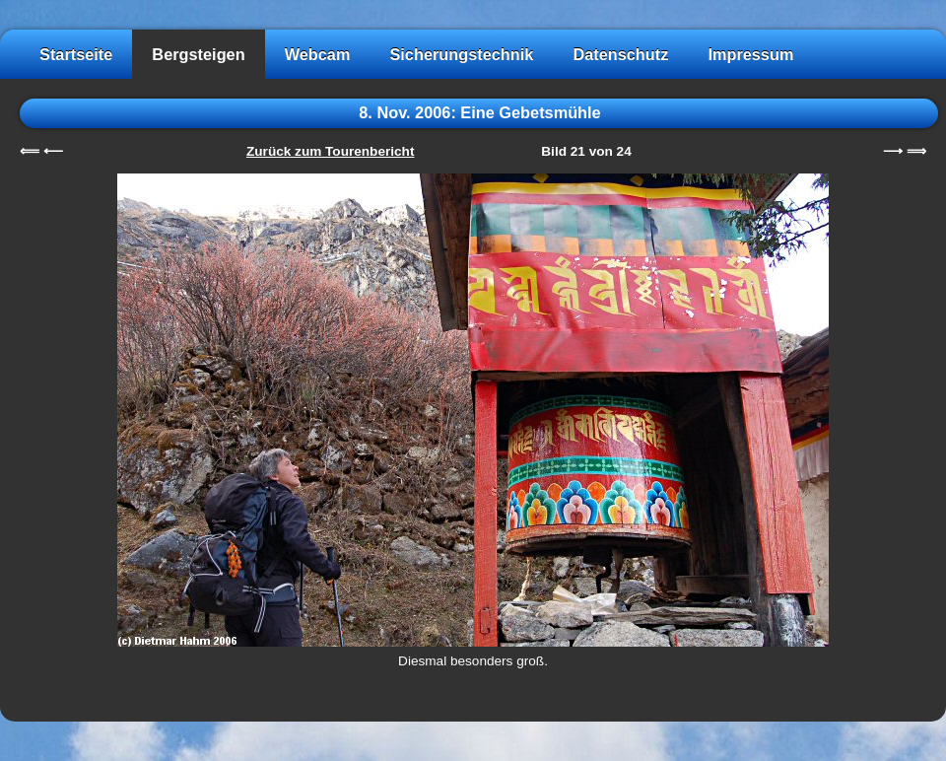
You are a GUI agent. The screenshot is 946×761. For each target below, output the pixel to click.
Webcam (318, 54)
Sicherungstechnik (461, 54)
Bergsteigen (198, 54)
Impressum (750, 54)
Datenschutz (620, 54)
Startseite (75, 54)
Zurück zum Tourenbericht (330, 151)
